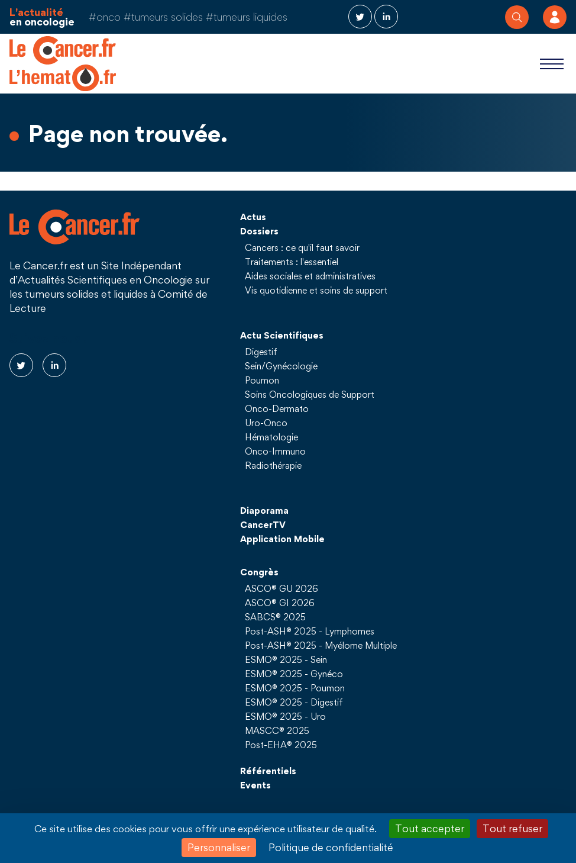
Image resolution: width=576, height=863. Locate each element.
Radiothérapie (273, 465)
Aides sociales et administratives (310, 276)
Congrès (259, 571)
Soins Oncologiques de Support (309, 394)
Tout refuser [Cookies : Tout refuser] (512, 828)
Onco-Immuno (275, 451)
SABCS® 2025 (275, 616)
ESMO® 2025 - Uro (285, 716)
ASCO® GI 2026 (280, 602)
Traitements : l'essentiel (291, 261)
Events (255, 785)
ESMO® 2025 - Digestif (294, 702)
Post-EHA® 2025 (281, 744)
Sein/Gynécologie (281, 365)
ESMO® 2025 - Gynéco (294, 673)
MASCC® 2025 (277, 730)
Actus (253, 216)
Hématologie (271, 437)
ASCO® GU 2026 (281, 588)
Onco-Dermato (277, 408)
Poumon (262, 380)
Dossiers (259, 231)
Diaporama (264, 510)
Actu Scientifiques (281, 335)
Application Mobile (282, 538)
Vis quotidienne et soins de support (316, 290)
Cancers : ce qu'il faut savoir (302, 247)
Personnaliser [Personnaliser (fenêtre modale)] (218, 847)
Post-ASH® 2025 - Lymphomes (309, 631)
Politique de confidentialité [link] (330, 847)
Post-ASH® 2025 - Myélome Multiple (321, 645)
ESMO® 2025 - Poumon (295, 687)
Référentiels (268, 770)
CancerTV (263, 524)
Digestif (261, 351)
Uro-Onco (266, 422)
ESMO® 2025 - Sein (286, 659)
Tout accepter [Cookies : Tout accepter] (429, 828)
